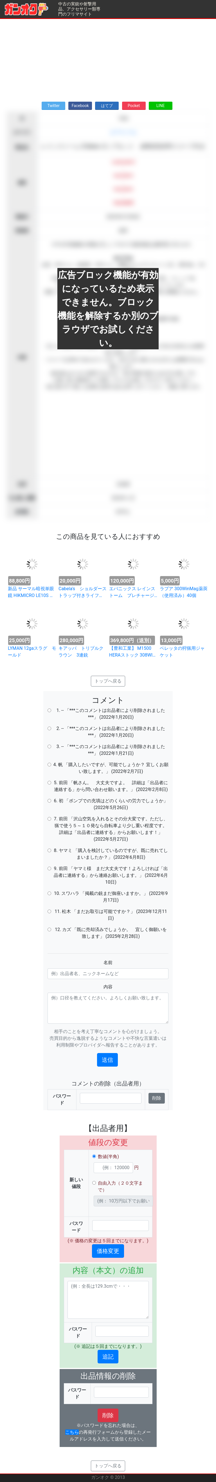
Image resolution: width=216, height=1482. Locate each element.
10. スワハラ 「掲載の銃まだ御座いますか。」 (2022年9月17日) (111, 897)
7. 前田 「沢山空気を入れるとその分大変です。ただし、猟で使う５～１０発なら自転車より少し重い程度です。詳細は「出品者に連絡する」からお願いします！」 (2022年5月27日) (111, 829)
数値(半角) (108, 1156)
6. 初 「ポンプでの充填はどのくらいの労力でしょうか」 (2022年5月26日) (111, 804)
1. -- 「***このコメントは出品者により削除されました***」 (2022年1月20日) (111, 714)
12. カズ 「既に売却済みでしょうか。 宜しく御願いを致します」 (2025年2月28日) (111, 933)
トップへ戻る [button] (108, 681)
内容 (108, 987)
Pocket (134, 105)
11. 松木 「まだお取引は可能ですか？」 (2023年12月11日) (111, 915)
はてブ (107, 105)
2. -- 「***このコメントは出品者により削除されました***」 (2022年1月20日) (111, 732)
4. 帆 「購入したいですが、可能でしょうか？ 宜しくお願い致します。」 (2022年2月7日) (110, 768)
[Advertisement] (108, 58)
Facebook (80, 105)
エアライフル (123, 132)
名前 (108, 962)
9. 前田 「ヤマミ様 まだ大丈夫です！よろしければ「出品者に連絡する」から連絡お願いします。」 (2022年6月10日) (111, 875)
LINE (160, 105)
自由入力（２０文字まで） (120, 1186)
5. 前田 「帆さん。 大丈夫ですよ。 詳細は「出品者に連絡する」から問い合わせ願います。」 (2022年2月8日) (111, 786)
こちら (72, 1432)
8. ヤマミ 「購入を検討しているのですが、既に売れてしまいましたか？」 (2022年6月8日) (111, 854)
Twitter (53, 105)
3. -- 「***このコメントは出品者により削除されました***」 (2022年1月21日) (111, 750)
